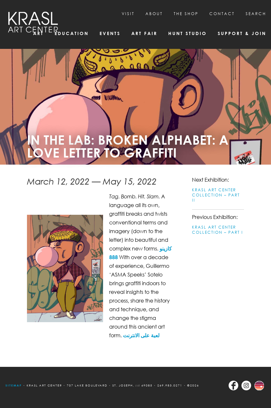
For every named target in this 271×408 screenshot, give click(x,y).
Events (110, 33)
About (154, 13)
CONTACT (222, 13)
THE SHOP (186, 13)
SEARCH (256, 13)
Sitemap (13, 385)
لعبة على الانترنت (141, 335)
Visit (128, 13)
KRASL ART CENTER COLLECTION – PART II (216, 195)
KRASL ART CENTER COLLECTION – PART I (217, 230)
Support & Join (242, 33)
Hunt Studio (187, 33)
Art (38, 33)
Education (72, 33)
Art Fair (144, 33)
